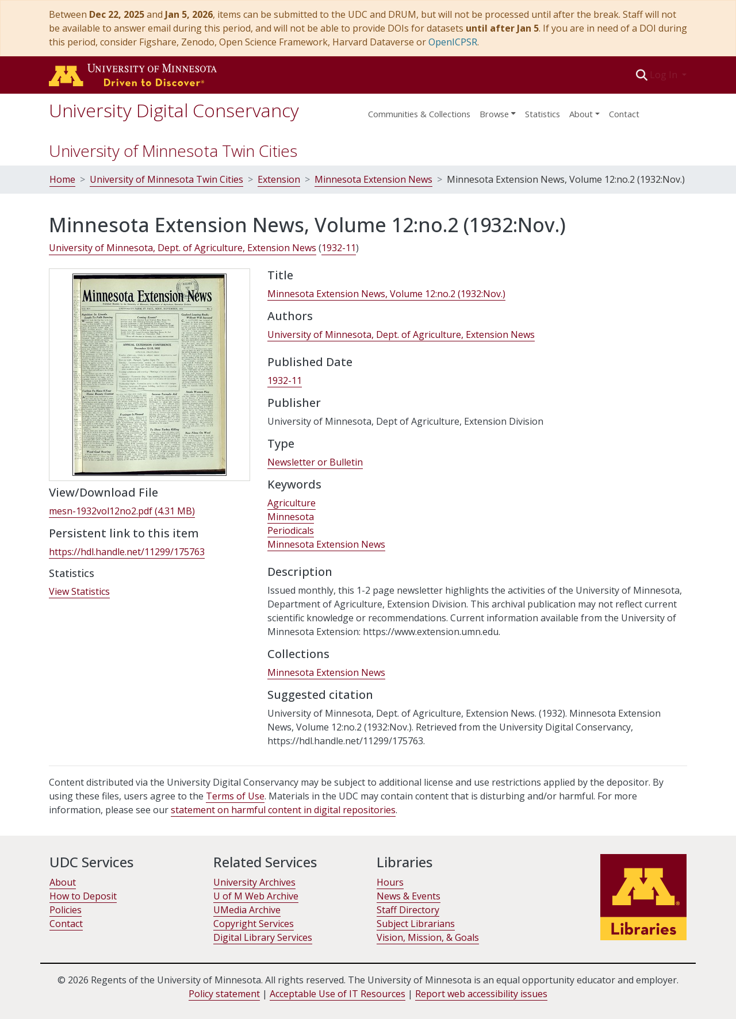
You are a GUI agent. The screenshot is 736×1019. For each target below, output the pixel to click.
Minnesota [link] (290, 516)
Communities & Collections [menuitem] (419, 114)
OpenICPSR (452, 42)
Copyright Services (253, 923)
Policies (65, 909)
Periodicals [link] (290, 530)
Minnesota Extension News (373, 179)
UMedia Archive (247, 909)
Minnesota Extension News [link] (326, 544)
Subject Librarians (416, 923)
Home (62, 179)
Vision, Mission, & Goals (428, 937)
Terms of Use (235, 796)
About (62, 882)
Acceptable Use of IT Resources (337, 993)
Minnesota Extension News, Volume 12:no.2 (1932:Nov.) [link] (386, 293)
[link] (122, 511)
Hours (390, 882)
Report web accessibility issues (481, 993)
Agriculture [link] (291, 503)
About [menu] (581, 114)
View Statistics (79, 591)
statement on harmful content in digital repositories (283, 809)
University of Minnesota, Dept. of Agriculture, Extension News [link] (182, 247)
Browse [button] (494, 114)
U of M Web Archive (255, 896)
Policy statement (224, 993)
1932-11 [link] (338, 247)
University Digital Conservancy (174, 110)
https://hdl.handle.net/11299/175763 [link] (127, 551)
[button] (642, 75)
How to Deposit (83, 896)
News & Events (408, 896)
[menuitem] (498, 110)
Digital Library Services (262, 937)
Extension (279, 179)
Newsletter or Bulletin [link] (315, 462)
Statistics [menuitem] (542, 114)
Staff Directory (408, 909)
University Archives (254, 882)
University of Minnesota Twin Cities (173, 150)
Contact (624, 114)
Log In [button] (665, 74)
